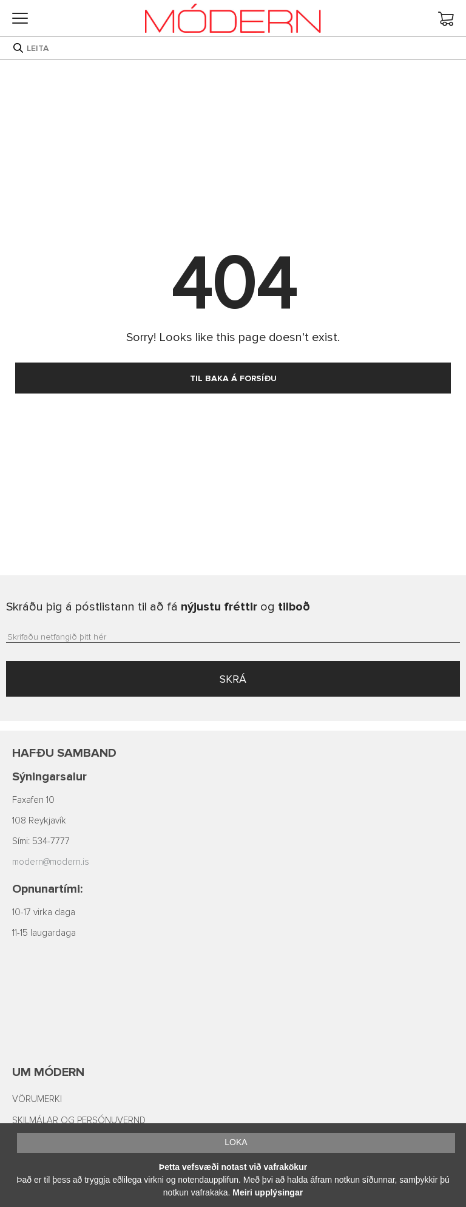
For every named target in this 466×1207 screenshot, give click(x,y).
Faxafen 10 (33, 800)
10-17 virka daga (43, 912)
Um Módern (48, 1072)
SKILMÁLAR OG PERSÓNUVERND (79, 1120)
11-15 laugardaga (44, 933)
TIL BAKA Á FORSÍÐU (233, 378)
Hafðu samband (64, 753)
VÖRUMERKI (37, 1099)
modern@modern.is (50, 862)
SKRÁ (233, 679)
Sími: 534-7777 (41, 841)
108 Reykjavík (39, 820)
